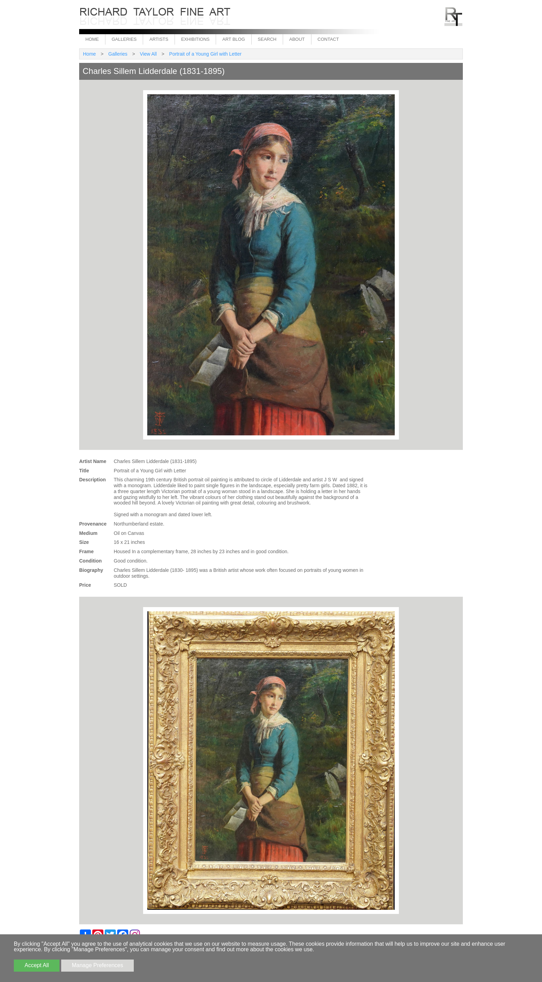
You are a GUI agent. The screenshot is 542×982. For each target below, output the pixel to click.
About (297, 39)
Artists (158, 39)
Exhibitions (195, 39)
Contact (328, 39)
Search (267, 39)
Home (92, 39)
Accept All (37, 965)
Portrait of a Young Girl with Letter (205, 54)
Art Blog (233, 39)
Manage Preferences (97, 965)
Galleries (124, 39)
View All (148, 54)
